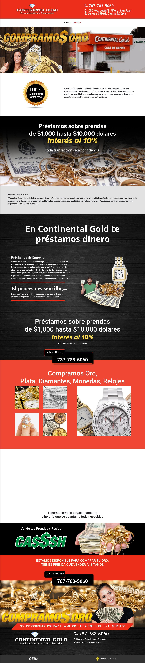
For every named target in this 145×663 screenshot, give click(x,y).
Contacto (77, 23)
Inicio (66, 23)
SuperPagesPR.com (106, 659)
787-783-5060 (101, 6)
